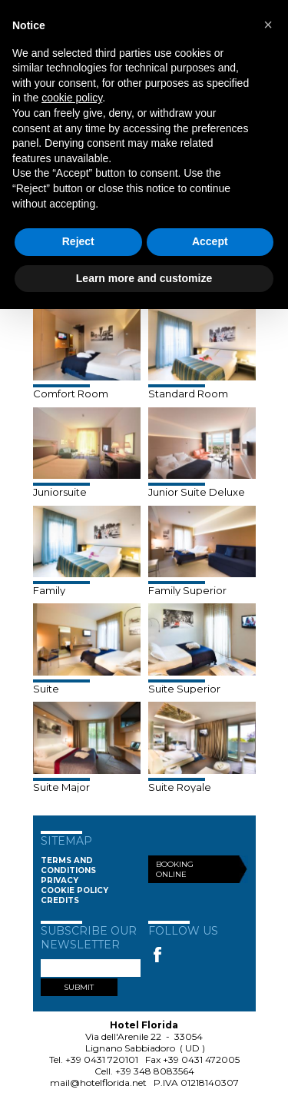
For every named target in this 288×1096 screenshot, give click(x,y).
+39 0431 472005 (201, 1059)
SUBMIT (79, 987)
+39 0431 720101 (101, 1059)
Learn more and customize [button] (144, 278)
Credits (60, 900)
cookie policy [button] (71, 97)
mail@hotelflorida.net (98, 1082)
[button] (268, 24)
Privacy (59, 880)
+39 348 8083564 (154, 1071)
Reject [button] (78, 241)
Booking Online (175, 869)
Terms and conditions (68, 865)
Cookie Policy (74, 890)
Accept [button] (210, 241)
